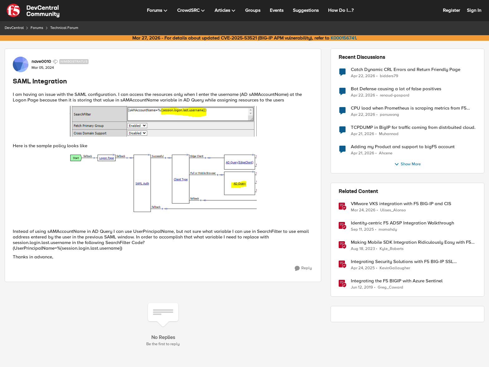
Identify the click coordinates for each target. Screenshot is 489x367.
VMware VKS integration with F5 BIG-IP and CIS (401, 203)
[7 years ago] (362, 287)
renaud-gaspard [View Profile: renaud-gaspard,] (394, 95)
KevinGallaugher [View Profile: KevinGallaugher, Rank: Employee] (395, 268)
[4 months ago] (363, 210)
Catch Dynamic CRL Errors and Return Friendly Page (405, 69)
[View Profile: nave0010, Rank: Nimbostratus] (20, 64)
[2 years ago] (363, 249)
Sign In (474, 10)
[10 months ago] (362, 229)
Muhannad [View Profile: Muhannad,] (389, 134)
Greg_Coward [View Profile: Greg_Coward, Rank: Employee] (390, 287)
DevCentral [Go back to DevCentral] (14, 28)
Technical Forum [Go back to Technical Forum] (64, 28)
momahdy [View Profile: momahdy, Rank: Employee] (388, 229)
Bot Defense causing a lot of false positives (396, 89)
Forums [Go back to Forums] (37, 28)
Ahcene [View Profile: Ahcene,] (385, 153)
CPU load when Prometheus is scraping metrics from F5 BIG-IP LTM (409, 108)
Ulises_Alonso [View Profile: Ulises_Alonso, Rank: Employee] (393, 210)
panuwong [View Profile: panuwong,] (389, 114)
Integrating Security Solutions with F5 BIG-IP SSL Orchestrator (402, 261)
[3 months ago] (363, 75)
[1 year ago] (363, 268)
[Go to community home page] (33, 10)
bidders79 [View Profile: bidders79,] (389, 75)
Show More (407, 164)
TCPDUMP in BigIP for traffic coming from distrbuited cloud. (413, 127)
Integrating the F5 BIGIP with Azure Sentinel (397, 281)
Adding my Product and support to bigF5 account (403, 146)
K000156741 (343, 38)
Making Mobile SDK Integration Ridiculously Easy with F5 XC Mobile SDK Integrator (411, 242)
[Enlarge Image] (163, 121)
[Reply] (303, 268)
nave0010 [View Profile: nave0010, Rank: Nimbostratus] (41, 61)
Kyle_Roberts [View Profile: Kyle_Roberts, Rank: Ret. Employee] (392, 249)
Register (451, 10)
